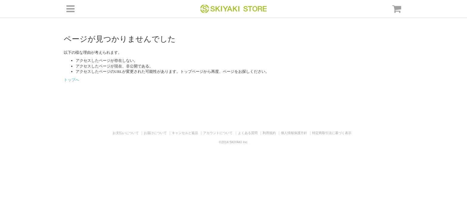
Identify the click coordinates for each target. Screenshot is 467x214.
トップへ (71, 80)
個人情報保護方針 (294, 133)
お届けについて (155, 133)
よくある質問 (248, 133)
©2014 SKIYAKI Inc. (233, 142)
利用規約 (269, 133)
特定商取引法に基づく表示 (331, 133)
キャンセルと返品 (185, 133)
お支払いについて (126, 133)
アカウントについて (218, 133)
